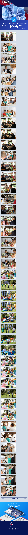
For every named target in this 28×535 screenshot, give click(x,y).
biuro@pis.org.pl (15, 532)
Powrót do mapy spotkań (14, 498)
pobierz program (14, 510)
